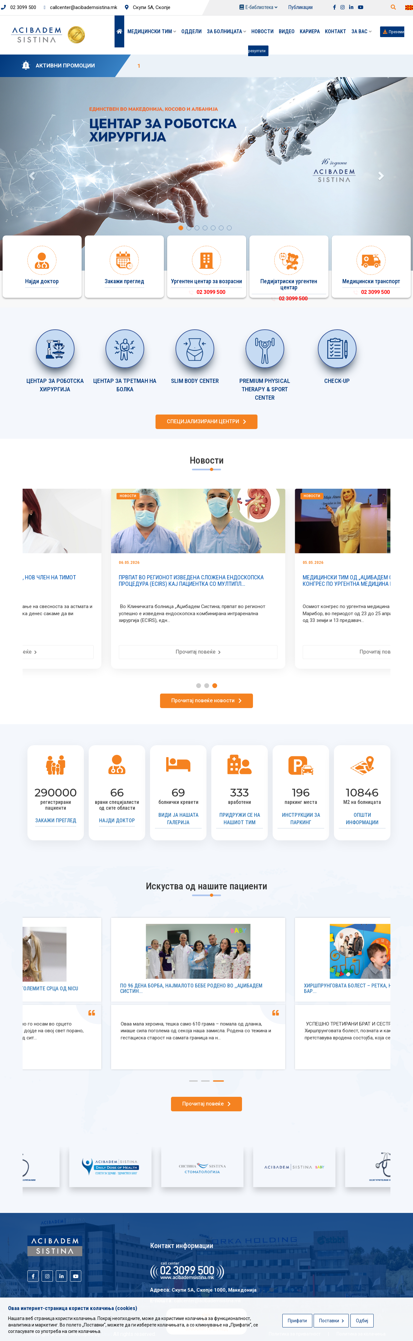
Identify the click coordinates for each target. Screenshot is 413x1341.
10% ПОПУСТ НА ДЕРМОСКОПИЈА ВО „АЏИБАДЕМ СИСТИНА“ (219, 66)
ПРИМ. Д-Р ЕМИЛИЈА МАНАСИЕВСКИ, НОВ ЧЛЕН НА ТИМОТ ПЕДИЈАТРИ (105, 580)
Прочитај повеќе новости (206, 700)
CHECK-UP (337, 381)
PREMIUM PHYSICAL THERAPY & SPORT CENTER (264, 389)
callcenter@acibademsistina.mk (80, 7)
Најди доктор (117, 820)
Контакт (335, 31)
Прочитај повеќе (114, 652)
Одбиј (362, 1320)
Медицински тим (151, 31)
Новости (262, 31)
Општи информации (362, 819)
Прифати (297, 1320)
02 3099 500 (18, 7)
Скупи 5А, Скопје (147, 7)
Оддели (191, 31)
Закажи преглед (55, 820)
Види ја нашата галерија (178, 819)
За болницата (226, 31)
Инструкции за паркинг (301, 819)
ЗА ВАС (361, 31)
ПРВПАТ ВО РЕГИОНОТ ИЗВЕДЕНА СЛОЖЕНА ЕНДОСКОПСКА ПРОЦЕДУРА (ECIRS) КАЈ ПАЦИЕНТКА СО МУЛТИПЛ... (291, 580)
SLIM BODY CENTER (195, 381)
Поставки (331, 1320)
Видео (287, 31)
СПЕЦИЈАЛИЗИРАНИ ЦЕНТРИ (206, 421)
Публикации (300, 7)
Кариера (310, 31)
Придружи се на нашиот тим (239, 819)
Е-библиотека (258, 7)
